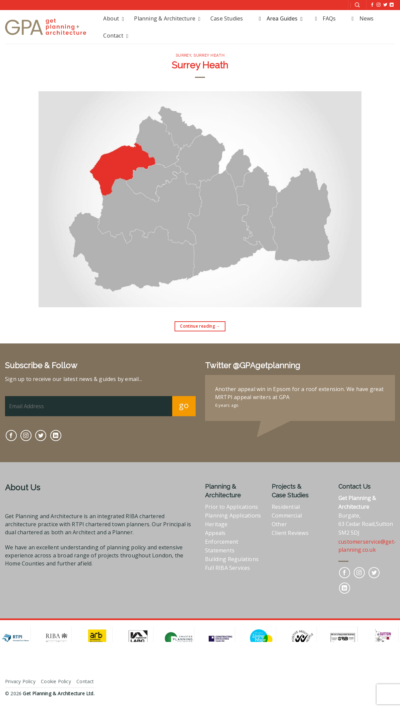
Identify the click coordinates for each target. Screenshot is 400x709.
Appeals (215, 533)
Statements (220, 550)
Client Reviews (290, 533)
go (184, 405)
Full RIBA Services (227, 567)
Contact (85, 681)
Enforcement (221, 541)
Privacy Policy (20, 681)
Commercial (287, 515)
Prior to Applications (231, 506)
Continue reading (200, 326)
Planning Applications (233, 515)
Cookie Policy (56, 681)
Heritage (216, 524)
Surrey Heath (208, 55)
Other (279, 524)
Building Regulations (232, 559)
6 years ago (227, 405)
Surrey (183, 55)
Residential (286, 506)
